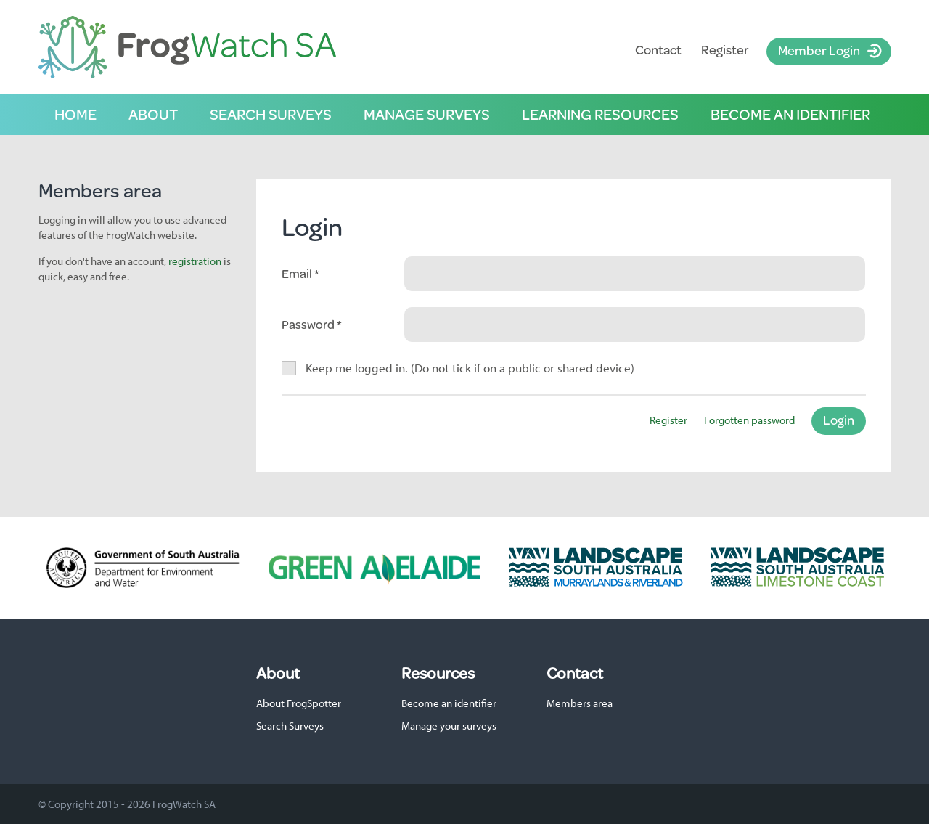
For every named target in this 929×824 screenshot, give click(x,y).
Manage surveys (427, 114)
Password (309, 324)
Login (838, 419)
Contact (658, 50)
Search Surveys (290, 726)
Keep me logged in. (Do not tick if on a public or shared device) (470, 367)
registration (194, 261)
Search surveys (271, 114)
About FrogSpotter (298, 703)
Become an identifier (790, 114)
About (153, 114)
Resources (438, 673)
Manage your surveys (448, 726)
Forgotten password (749, 420)
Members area (580, 703)
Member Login (819, 50)
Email (298, 273)
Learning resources (600, 114)
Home (75, 114)
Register (725, 50)
